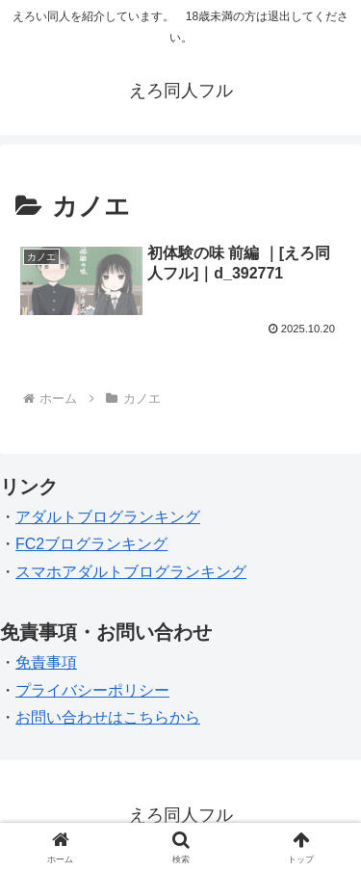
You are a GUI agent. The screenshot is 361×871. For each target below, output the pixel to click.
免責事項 (46, 662)
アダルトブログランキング (107, 517)
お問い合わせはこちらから (107, 717)
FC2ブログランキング (91, 544)
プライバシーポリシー (92, 690)
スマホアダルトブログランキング (130, 572)
